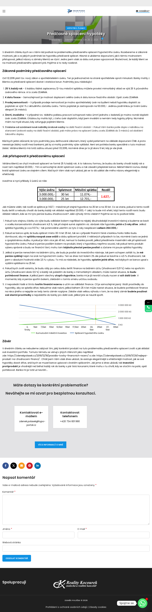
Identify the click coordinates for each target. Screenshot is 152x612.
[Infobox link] (31, 419)
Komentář (9, 492)
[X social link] (13, 466)
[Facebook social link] (5, 466)
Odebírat (143, 11)
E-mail (82, 529)
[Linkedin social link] (37, 466)
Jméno (7, 529)
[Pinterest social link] (29, 466)
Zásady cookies (97, 607)
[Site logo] (76, 11)
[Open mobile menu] (4, 11)
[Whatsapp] (142, 603)
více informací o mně (50, 444)
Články (81, 28)
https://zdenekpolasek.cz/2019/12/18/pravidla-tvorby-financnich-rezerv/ (48, 355)
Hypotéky (72, 28)
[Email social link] (21, 466)
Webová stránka (11, 542)
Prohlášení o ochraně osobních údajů (66, 607)
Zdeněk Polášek (73, 39)
